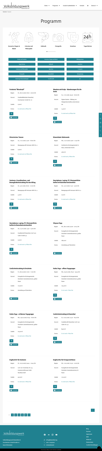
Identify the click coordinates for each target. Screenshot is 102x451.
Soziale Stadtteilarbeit (70, 5)
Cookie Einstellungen (92, 445)
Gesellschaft (51, 78)
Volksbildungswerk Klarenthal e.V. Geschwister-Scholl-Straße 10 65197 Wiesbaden (12, 442)
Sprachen (51, 69)
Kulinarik (51, 64)
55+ (80, 78)
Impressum (89, 434)
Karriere (88, 431)
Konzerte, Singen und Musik (51, 59)
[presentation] (9, 43)
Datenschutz (89, 442)
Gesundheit (51, 74)
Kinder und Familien (21, 59)
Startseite (5, 11)
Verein (47, 5)
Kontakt (82, 5)
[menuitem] (94, 5)
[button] (48, 51)
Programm (56, 5)
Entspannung (80, 74)
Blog (87, 429)
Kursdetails (13, 117)
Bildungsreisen (80, 59)
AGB (87, 437)
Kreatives (80, 64)
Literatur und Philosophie (22, 69)
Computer (80, 69)
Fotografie (21, 74)
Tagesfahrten (22, 64)
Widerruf (88, 439)
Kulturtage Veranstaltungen (21, 78)
